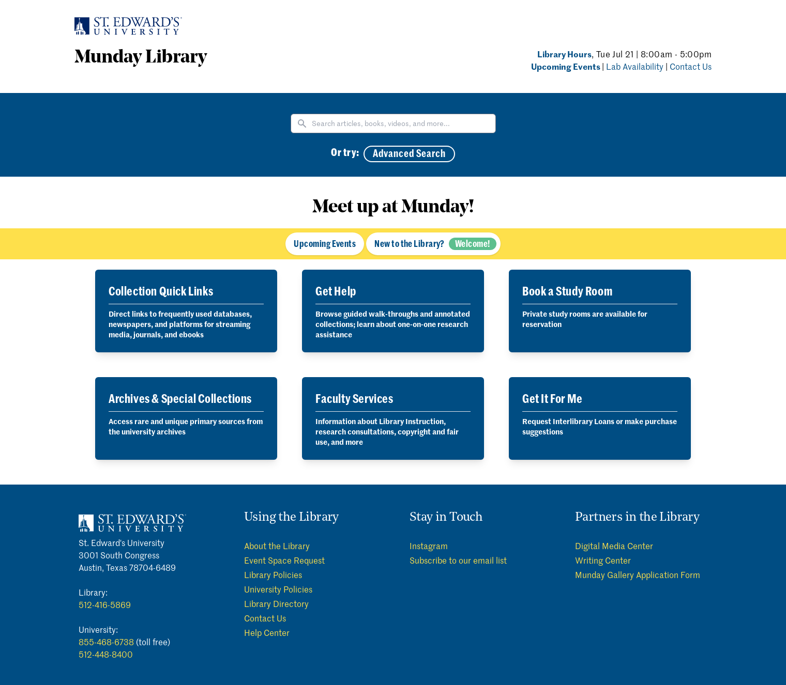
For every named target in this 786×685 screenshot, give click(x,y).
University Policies (278, 589)
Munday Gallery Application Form (637, 574)
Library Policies (273, 574)
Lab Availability (636, 66)
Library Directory (276, 603)
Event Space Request (284, 560)
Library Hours (564, 53)
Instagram (429, 545)
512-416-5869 (105, 604)
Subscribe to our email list (458, 560)
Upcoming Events (566, 66)
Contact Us (691, 66)
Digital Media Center (614, 545)
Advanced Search (409, 154)
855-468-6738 (106, 641)
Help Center (267, 632)
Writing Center (603, 560)
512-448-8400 (106, 654)
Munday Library (140, 58)
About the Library (277, 545)
